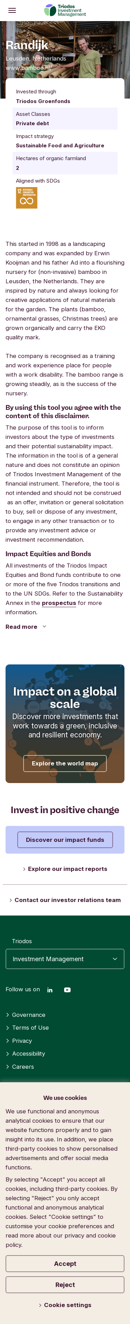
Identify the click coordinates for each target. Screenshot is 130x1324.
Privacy (19, 1040)
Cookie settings (65, 1305)
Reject (65, 1284)
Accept (65, 1263)
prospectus (59, 602)
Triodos (22, 941)
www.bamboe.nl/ (29, 67)
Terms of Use (27, 1027)
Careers (20, 1066)
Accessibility (25, 1053)
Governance (25, 1014)
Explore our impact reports (65, 868)
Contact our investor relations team (65, 900)
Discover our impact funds (65, 839)
